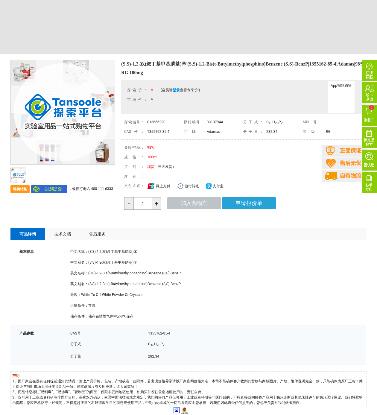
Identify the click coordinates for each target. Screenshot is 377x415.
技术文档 (62, 234)
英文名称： (79, 273)
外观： (75, 295)
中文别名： (79, 262)
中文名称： (79, 252)
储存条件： (79, 316)
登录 (176, 90)
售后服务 (97, 234)
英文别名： (79, 284)
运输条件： (79, 305)
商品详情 (27, 234)
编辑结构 (20, 189)
